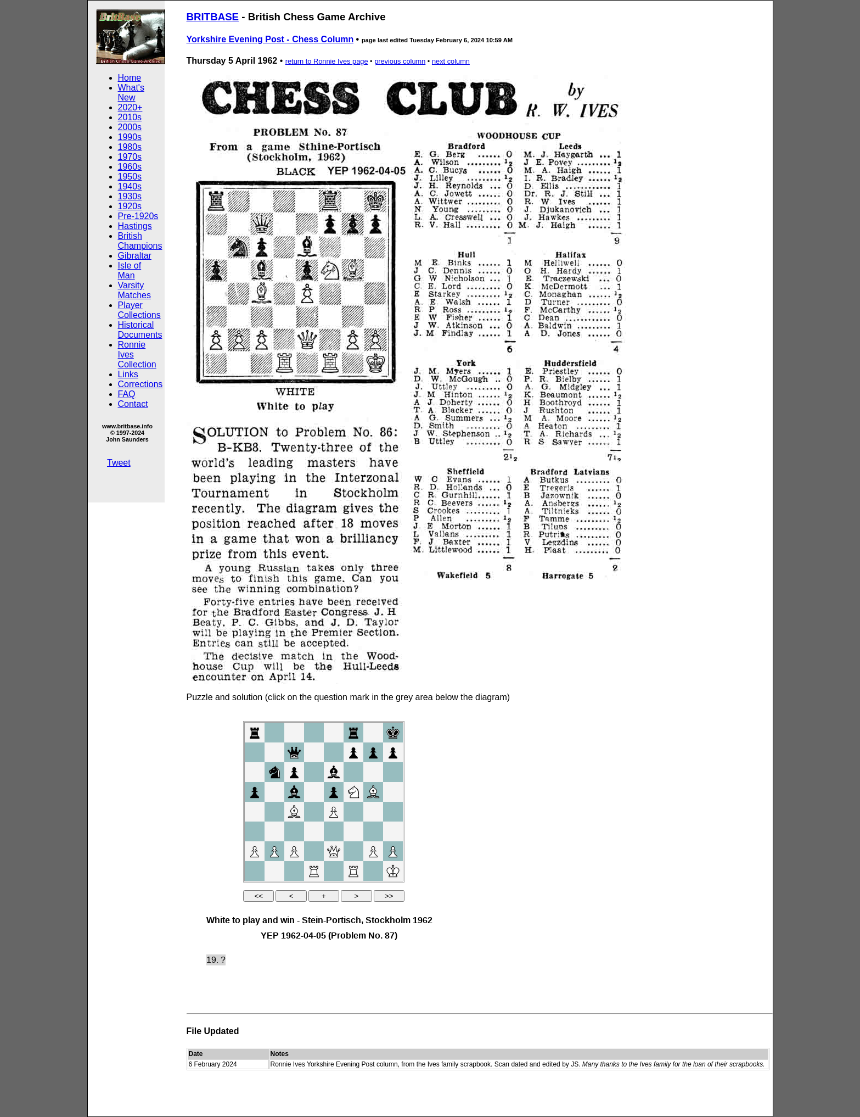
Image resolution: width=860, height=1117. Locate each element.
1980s (130, 147)
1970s (130, 156)
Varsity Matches (134, 290)
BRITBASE (213, 17)
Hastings (135, 226)
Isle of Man (130, 270)
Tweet (119, 462)
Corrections (140, 384)
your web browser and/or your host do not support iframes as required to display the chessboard (324, 848)
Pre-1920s (138, 216)
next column (451, 61)
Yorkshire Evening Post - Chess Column (270, 39)
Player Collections (139, 310)
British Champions (140, 240)
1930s (130, 196)
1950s (130, 176)
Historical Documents (140, 329)
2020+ (130, 107)
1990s (130, 137)
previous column (399, 61)
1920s (130, 206)
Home (130, 77)
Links (128, 374)
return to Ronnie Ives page (326, 61)
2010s (130, 117)
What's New (131, 92)
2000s (130, 127)
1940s (130, 186)
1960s (130, 166)
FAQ (127, 394)
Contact (133, 404)
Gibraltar (134, 255)
